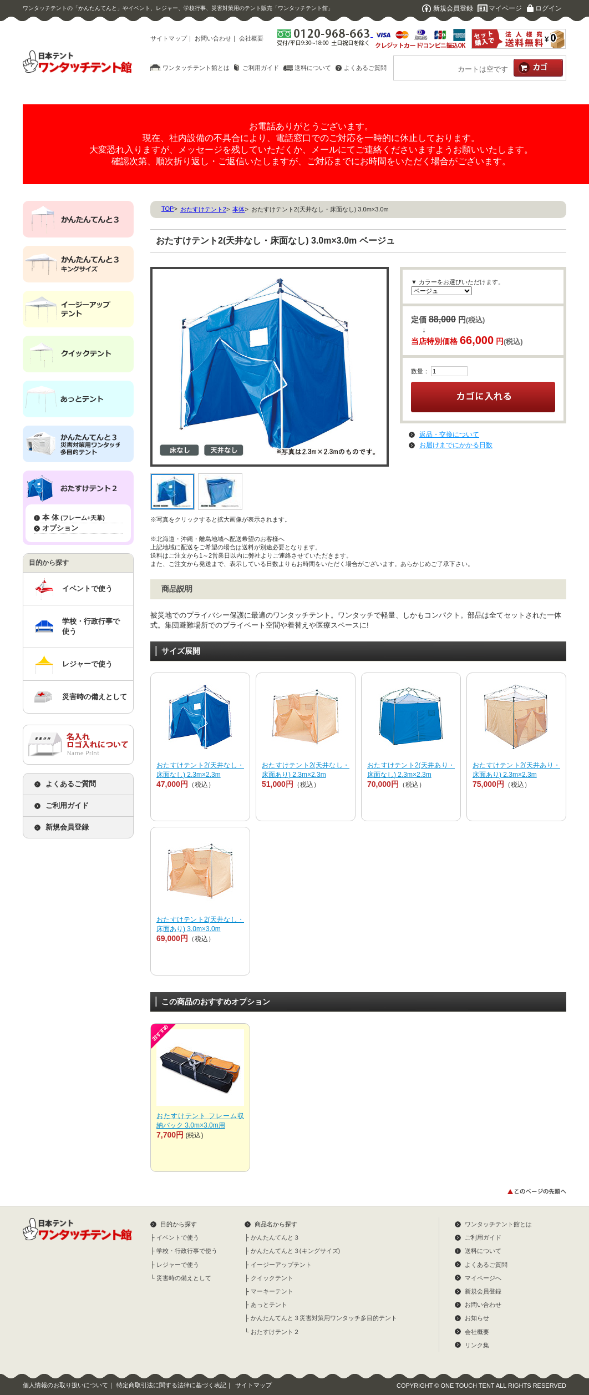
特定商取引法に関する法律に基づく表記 (171, 1385)
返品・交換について (449, 434)
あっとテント (269, 1304)
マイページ (505, 8)
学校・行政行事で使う (91, 626)
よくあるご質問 (365, 67)
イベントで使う (87, 588)
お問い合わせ (213, 38)
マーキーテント (272, 1291)
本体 (238, 209)
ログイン (548, 8)
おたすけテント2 (203, 209)
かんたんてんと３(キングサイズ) (295, 1250)
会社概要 (251, 38)
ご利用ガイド (260, 67)
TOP (167, 208)
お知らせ (477, 1318)
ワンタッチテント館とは (196, 67)
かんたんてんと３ (275, 1237)
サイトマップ (168, 38)
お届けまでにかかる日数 (455, 445)
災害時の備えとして (94, 697)
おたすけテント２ (275, 1331)
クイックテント (272, 1278)
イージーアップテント (281, 1264)
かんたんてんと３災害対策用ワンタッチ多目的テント (324, 1318)
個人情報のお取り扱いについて (65, 1385)
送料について (312, 67)
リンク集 (477, 1345)
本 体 (73, 517)
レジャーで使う (87, 664)
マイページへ (483, 1278)
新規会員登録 (453, 8)
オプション (60, 528)
